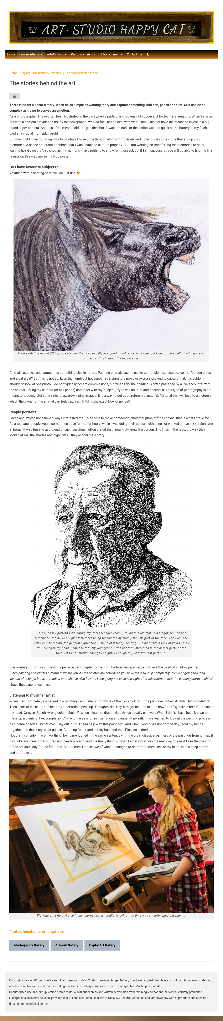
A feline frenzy (111, 54)
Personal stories (83, 54)
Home (11, 54)
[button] (147, 54)
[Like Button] (14, 96)
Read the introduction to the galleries (36, 932)
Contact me (134, 54)
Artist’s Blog (57, 54)
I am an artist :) (31, 54)
